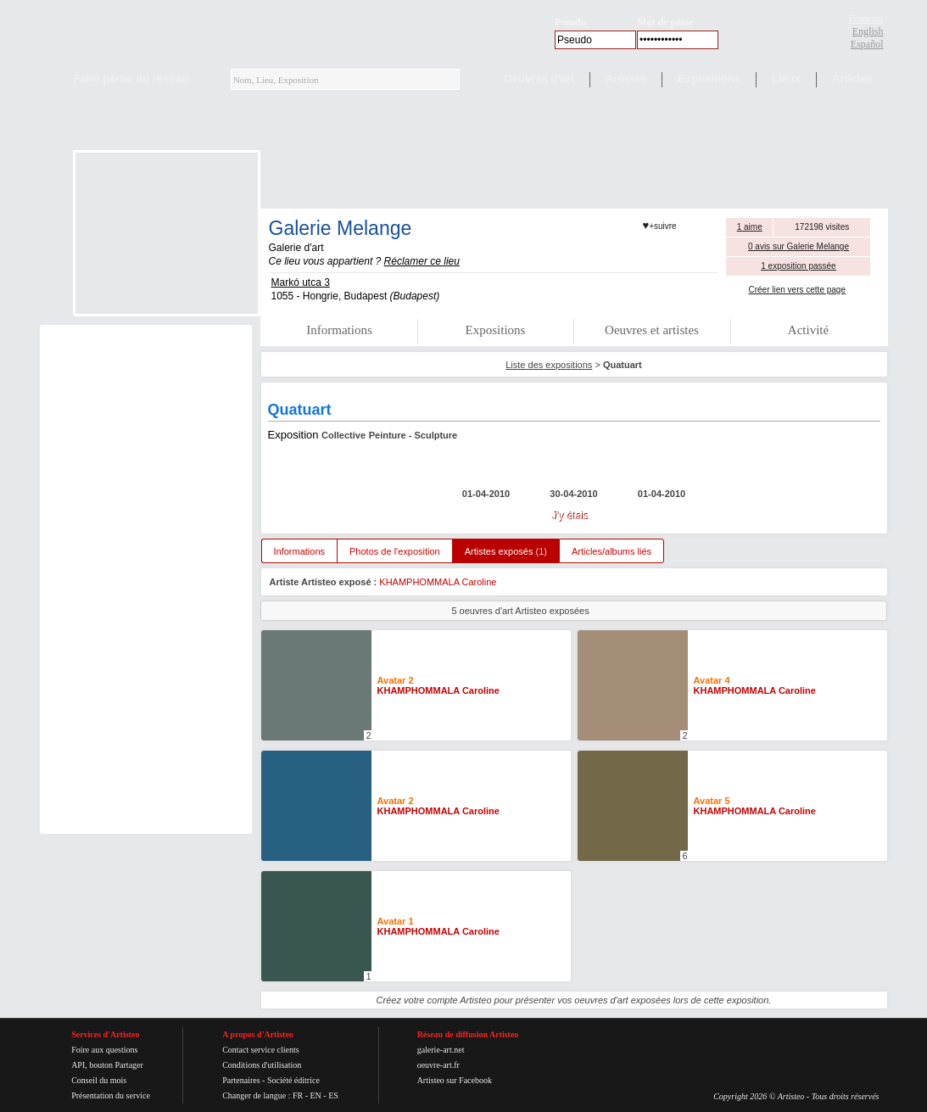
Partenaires (241, 1080)
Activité (808, 330)
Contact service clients (260, 1049)
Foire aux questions (104, 1049)
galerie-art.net (441, 1049)
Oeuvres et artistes (652, 330)
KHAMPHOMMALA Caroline (437, 582)
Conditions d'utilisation (261, 1065)
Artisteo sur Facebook (454, 1080)
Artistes (626, 78)
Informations (338, 330)
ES (333, 1095)
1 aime (749, 227)
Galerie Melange (340, 228)
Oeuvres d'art (539, 78)
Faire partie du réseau (131, 78)
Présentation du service (110, 1095)
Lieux (786, 78)
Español (867, 44)
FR (298, 1095)
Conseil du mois (98, 1080)
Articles (852, 78)
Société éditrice (293, 1080)
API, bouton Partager (107, 1065)
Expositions (709, 78)
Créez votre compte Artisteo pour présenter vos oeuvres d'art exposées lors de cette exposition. (574, 1000)
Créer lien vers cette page (797, 289)
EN (315, 1095)
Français (866, 19)
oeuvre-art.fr (438, 1065)
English (868, 31)
